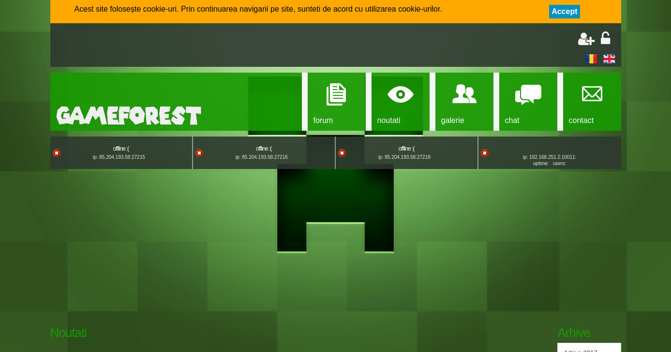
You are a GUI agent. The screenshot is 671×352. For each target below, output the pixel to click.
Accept (564, 11)
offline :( (121, 148)
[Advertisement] (169, 46)
